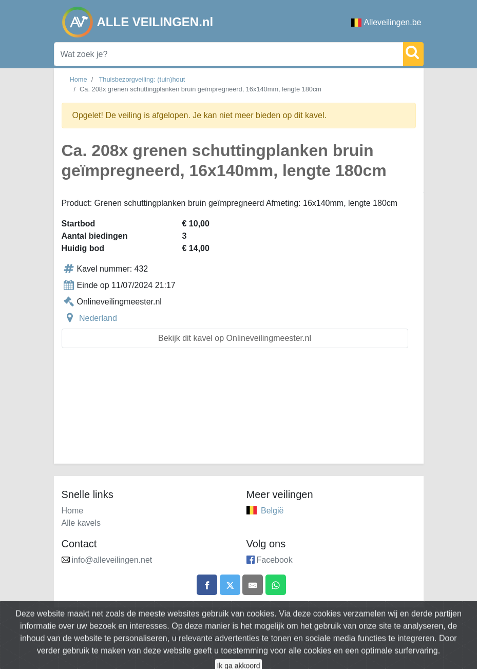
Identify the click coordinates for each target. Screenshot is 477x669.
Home (78, 79)
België (272, 510)
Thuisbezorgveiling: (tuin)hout (142, 79)
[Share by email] (252, 585)
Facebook (275, 560)
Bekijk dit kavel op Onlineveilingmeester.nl (234, 338)
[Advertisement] (239, 412)
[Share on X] (230, 585)
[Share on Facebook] (207, 585)
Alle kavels (81, 523)
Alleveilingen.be (386, 22)
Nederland (98, 318)
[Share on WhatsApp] (275, 585)
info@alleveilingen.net (112, 560)
